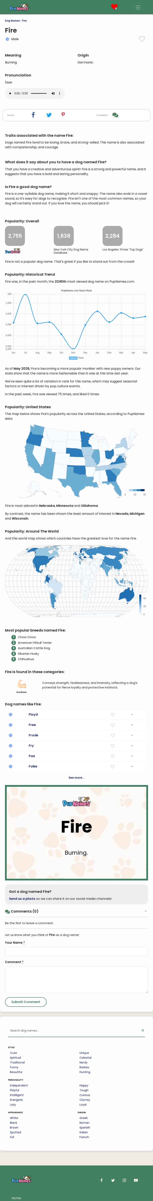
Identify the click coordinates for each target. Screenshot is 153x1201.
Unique (84, 1053)
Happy (83, 1085)
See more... (77, 778)
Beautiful (16, 1072)
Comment (14, 962)
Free (32, 725)
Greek (83, 1118)
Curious (84, 1095)
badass (21, 686)
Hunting (84, 1072)
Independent (19, 1085)
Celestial (85, 1058)
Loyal (82, 1105)
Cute (13, 1053)
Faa (32, 756)
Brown (14, 1128)
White (14, 1118)
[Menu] (138, 7)
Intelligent (17, 1095)
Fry (31, 745)
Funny (14, 1067)
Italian (83, 1132)
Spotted (15, 1132)
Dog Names (12, 20)
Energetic (16, 1100)
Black (13, 1123)
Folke (33, 766)
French (84, 1137)
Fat (12, 1137)
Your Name (15, 943)
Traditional (17, 1062)
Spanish (84, 1128)
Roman (84, 1123)
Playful (14, 1090)
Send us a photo (22, 898)
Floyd (33, 714)
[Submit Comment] (26, 1002)
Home (16, 1198)
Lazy (13, 1105)
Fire (24, 20)
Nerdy (83, 1062)
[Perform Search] (142, 1031)
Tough (83, 1090)
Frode (33, 735)
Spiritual (15, 1058)
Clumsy (84, 1100)
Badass (84, 1067)
